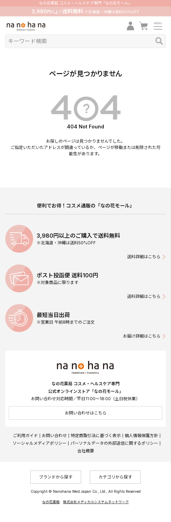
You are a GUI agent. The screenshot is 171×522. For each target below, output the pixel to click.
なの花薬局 (51, 502)
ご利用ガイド (25, 435)
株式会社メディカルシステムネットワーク (96, 502)
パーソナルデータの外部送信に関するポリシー (114, 443)
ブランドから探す (55, 477)
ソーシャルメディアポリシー (40, 443)
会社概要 (85, 450)
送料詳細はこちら (144, 256)
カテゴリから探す (115, 477)
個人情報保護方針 (141, 435)
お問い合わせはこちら (86, 413)
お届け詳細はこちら (142, 336)
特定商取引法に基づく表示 (96, 435)
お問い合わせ (54, 435)
